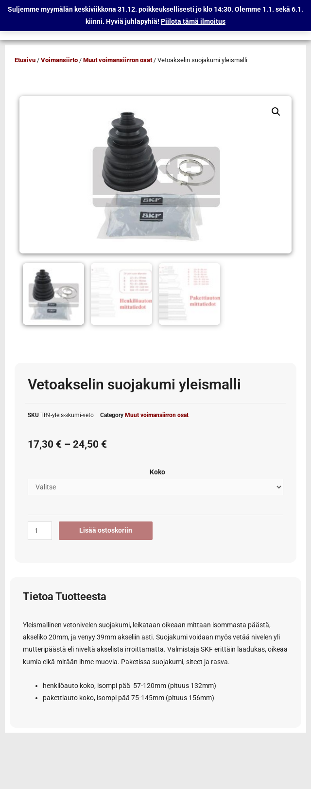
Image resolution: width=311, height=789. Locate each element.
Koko (157, 470)
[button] (276, 111)
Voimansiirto (59, 60)
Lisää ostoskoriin (105, 529)
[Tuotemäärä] (40, 529)
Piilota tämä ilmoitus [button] (193, 21)
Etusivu (25, 60)
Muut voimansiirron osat (117, 60)
